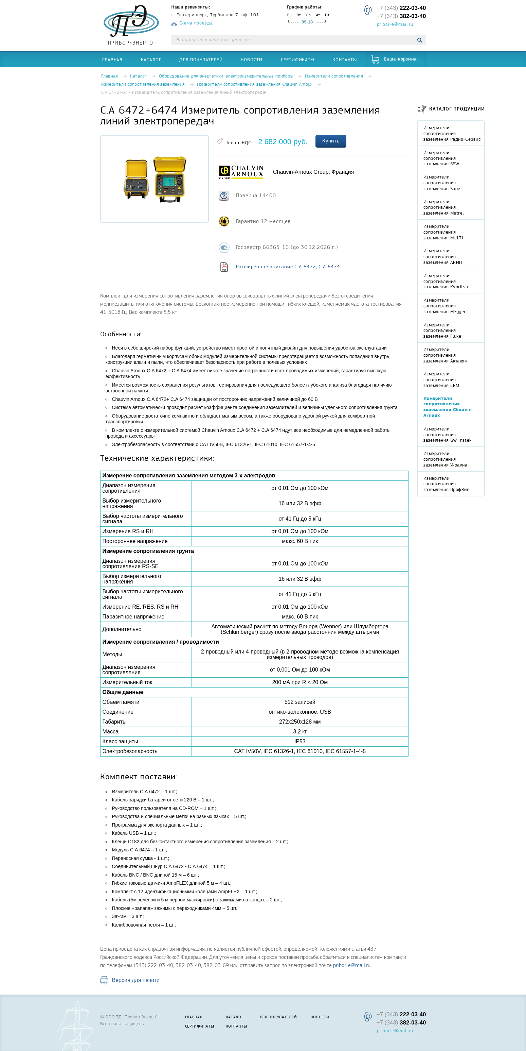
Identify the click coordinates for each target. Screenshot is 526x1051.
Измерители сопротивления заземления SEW (441, 158)
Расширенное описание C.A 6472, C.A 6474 (288, 267)
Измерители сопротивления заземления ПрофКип (446, 483)
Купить (331, 141)
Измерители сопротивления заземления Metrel (443, 207)
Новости (251, 59)
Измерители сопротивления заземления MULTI (443, 231)
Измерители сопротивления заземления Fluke (442, 330)
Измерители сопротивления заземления (143, 84)
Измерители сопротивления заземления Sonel (442, 182)
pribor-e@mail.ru (395, 24)
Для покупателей (201, 59)
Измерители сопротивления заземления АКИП (442, 256)
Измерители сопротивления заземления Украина (445, 459)
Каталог (151, 59)
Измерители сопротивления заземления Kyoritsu (445, 281)
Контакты (344, 59)
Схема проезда (196, 23)
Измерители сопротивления (334, 76)
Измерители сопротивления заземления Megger (444, 305)
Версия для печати (136, 980)
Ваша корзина (400, 59)
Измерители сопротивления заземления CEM (441, 379)
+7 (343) (401, 8)
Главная (112, 59)
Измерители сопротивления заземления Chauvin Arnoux (255, 84)
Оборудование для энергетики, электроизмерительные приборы (226, 76)
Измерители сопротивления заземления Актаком (445, 354)
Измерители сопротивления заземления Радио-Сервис (452, 133)
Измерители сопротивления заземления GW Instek (447, 434)
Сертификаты (297, 59)
